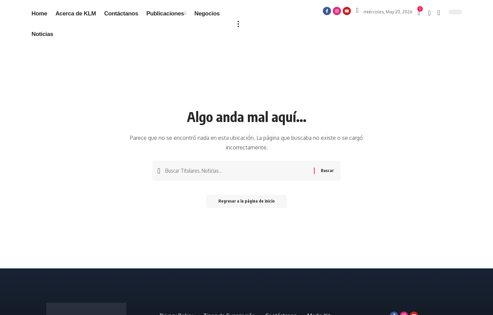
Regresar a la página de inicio (246, 202)
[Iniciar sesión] (357, 10)
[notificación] (429, 13)
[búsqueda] (439, 13)
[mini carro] (419, 13)
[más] (238, 24)
